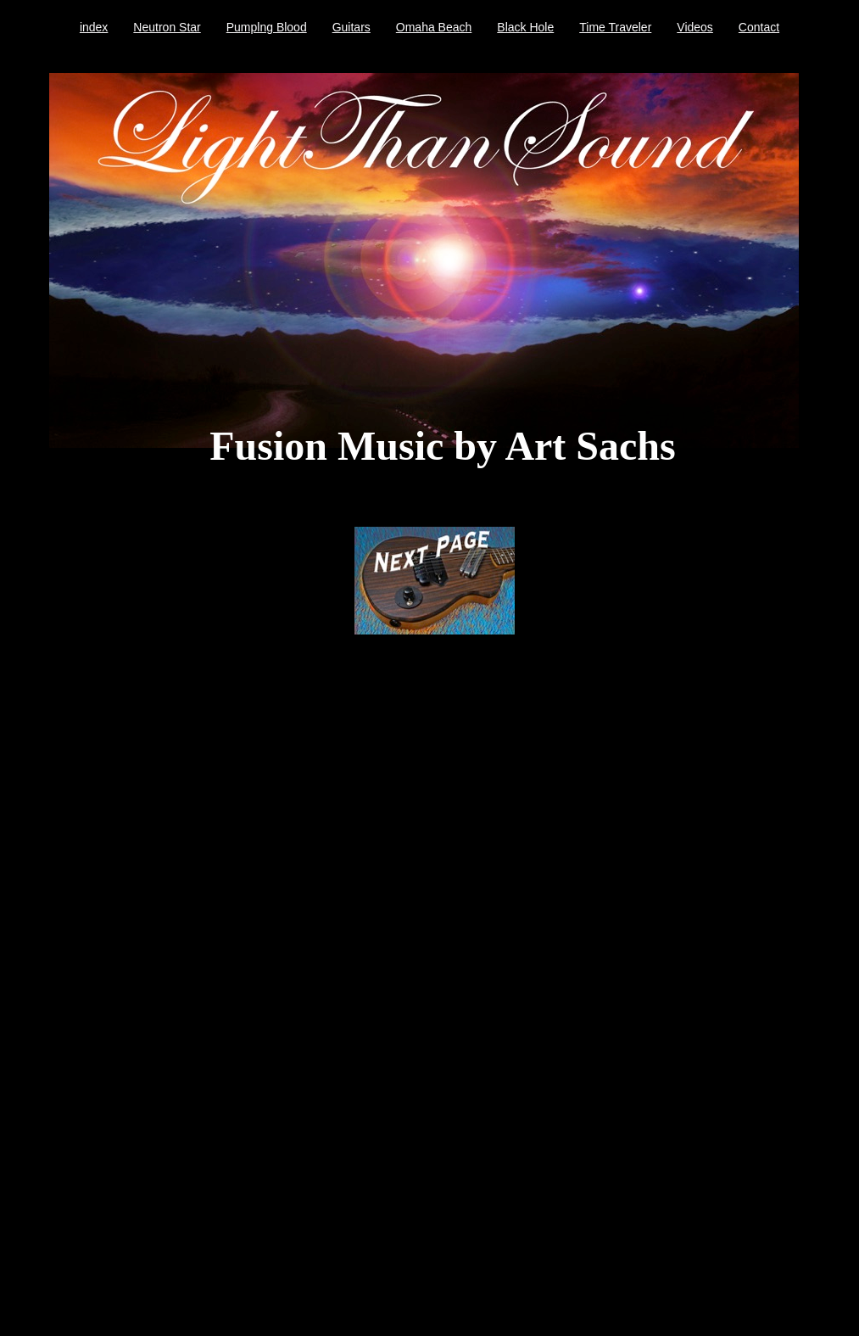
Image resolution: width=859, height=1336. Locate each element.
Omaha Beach (434, 27)
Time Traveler (615, 27)
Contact (759, 27)
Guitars (351, 27)
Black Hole (525, 27)
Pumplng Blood (266, 27)
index (94, 27)
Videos (695, 27)
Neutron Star (166, 27)
